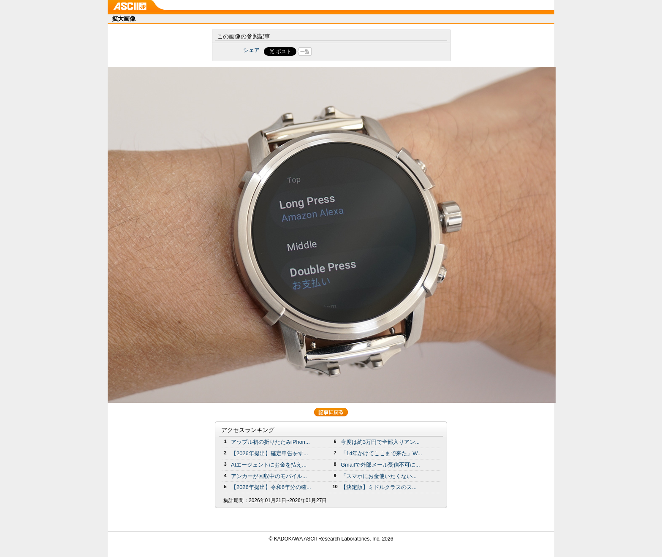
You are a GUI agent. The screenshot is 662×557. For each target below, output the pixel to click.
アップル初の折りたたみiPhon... (270, 442)
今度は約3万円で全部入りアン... (380, 442)
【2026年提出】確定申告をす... (269, 453)
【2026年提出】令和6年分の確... (271, 487)
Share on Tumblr (362, 51)
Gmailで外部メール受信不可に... (380, 465)
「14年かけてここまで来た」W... (381, 453)
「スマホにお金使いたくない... (379, 476)
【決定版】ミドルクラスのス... (379, 487)
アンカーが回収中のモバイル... (269, 476)
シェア (251, 50)
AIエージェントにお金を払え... (269, 465)
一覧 (304, 51)
